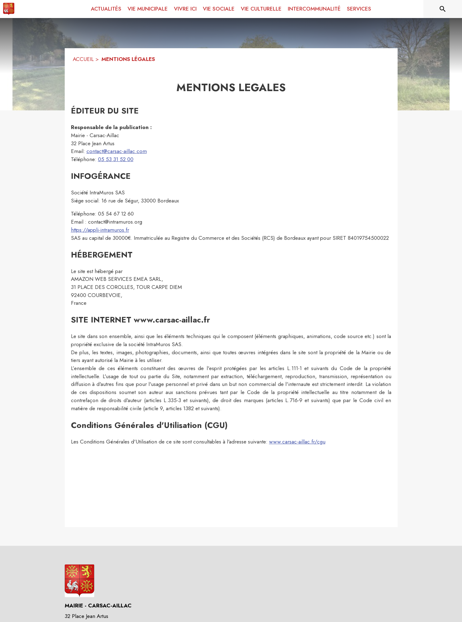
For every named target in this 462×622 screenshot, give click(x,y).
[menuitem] (106, 9)
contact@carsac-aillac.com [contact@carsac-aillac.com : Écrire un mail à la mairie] (116, 151)
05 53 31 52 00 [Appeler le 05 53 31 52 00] (115, 159)
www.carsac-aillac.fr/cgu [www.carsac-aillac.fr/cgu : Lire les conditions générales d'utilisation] (297, 441)
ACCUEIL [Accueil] (83, 59)
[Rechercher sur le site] (443, 9)
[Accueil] (8, 9)
